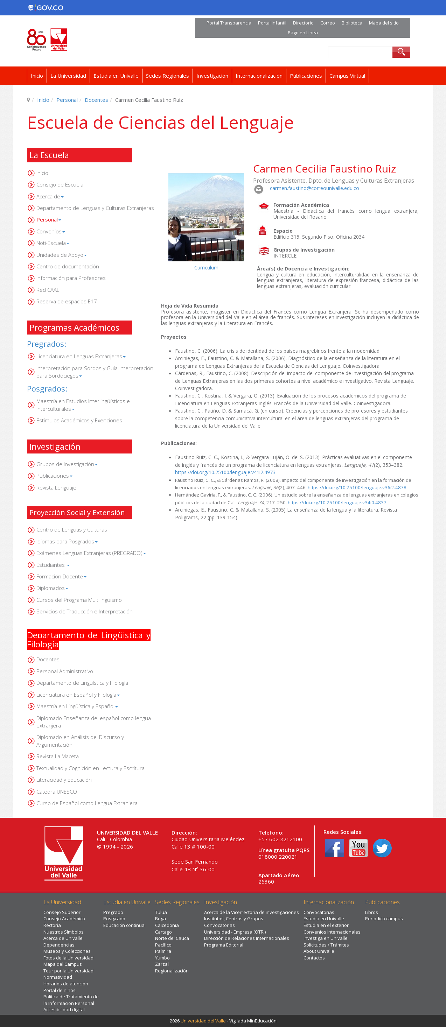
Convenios (50, 231)
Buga (160, 918)
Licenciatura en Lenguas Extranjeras (81, 356)
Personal (67, 99)
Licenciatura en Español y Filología (78, 694)
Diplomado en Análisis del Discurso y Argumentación (80, 740)
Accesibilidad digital (64, 1009)
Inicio (37, 75)
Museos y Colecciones (67, 951)
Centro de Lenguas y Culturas (71, 529)
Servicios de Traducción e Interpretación (84, 611)
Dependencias (59, 945)
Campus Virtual (347, 75)
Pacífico (163, 945)
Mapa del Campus (62, 964)
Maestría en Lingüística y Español (77, 706)
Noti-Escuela (52, 242)
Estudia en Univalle (116, 75)
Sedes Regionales (167, 75)
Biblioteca (352, 23)
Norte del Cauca (172, 938)
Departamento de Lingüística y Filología (82, 682)
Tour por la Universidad (68, 971)
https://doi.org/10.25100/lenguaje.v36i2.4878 (357, 487)
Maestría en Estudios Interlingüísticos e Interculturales (83, 405)
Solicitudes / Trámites (326, 945)
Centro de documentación (67, 266)
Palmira (163, 951)
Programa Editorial (223, 945)
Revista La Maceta (57, 756)
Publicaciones (306, 75)
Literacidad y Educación (64, 779)
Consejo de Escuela (59, 184)
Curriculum (206, 267)
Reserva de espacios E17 (66, 301)
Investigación (212, 75)
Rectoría (52, 925)
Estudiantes (53, 564)
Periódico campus (384, 918)
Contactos (314, 958)
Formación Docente (61, 576)
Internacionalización (259, 75)
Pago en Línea (303, 32)
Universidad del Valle (203, 1021)
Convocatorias (219, 925)
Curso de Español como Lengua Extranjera (87, 803)
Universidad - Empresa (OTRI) (235, 932)
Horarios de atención (65, 983)
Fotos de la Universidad (68, 958)
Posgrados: (47, 388)
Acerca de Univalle (63, 938)
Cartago (163, 932)
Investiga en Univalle (326, 938)
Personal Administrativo (64, 671)
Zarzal (162, 964)
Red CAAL (47, 289)
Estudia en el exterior (326, 925)
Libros (371, 912)
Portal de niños (59, 990)
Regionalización (172, 971)
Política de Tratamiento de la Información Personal (71, 999)
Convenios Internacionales (332, 932)
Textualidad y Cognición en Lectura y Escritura (90, 768)
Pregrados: (46, 343)
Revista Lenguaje (56, 487)
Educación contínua (124, 925)
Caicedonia (167, 925)
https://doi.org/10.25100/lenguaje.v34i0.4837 (337, 502)
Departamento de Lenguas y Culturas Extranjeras (95, 207)
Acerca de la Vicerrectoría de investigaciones (251, 912)
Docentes (96, 99)
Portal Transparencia (229, 23)
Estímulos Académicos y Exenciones (79, 420)
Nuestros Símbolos (63, 932)
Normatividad (57, 977)
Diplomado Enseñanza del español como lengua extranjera (93, 722)
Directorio (303, 23)
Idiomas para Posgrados (67, 541)
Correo (327, 23)
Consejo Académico (64, 918)
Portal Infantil (272, 23)
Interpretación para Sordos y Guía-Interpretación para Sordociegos (94, 372)
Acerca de (50, 196)
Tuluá (161, 912)
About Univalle (319, 951)
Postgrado (114, 918)
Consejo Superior (62, 912)
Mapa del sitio (384, 23)
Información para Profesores (71, 277)
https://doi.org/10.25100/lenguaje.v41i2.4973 (225, 472)
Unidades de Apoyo (61, 254)
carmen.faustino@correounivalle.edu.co (314, 188)
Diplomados (52, 587)
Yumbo (162, 958)
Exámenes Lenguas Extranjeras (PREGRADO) (91, 552)
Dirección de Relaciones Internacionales (246, 938)
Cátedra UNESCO (56, 791)
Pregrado (113, 912)
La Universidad (68, 75)
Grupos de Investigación (67, 463)
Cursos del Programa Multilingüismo (79, 599)
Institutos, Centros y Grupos (233, 918)
